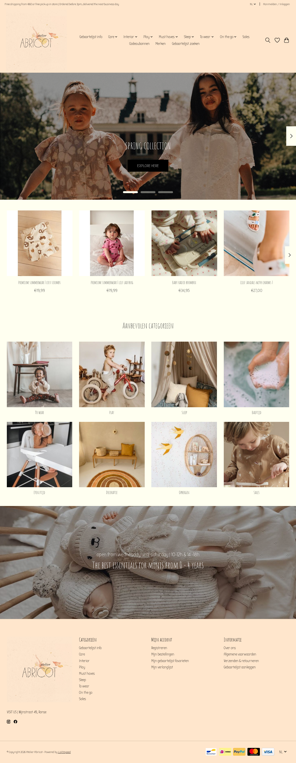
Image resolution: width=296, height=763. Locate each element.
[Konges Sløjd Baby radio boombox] (184, 243)
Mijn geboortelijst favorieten (170, 661)
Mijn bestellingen (162, 654)
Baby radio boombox (184, 282)
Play (111, 412)
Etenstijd (39, 492)
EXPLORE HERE (148, 165)
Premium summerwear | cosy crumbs (39, 282)
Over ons (230, 648)
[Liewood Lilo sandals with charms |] (256, 243)
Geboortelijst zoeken (186, 43)
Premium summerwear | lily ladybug (112, 282)
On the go (85, 693)
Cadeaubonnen (139, 43)
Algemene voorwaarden (240, 654)
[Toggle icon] (267, 40)
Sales (246, 37)
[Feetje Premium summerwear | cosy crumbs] (39, 243)
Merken (160, 43)
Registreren (159, 648)
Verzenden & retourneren (241, 661)
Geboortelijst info (90, 37)
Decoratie (111, 492)
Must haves (87, 674)
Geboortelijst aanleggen (240, 667)
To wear (39, 412)
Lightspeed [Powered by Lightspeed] (64, 752)
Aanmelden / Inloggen (276, 4)
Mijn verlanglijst (162, 667)
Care (82, 654)
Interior (84, 661)
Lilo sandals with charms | (256, 282)
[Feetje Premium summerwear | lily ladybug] (112, 243)
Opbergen (184, 492)
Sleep (184, 412)
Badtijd (256, 412)
